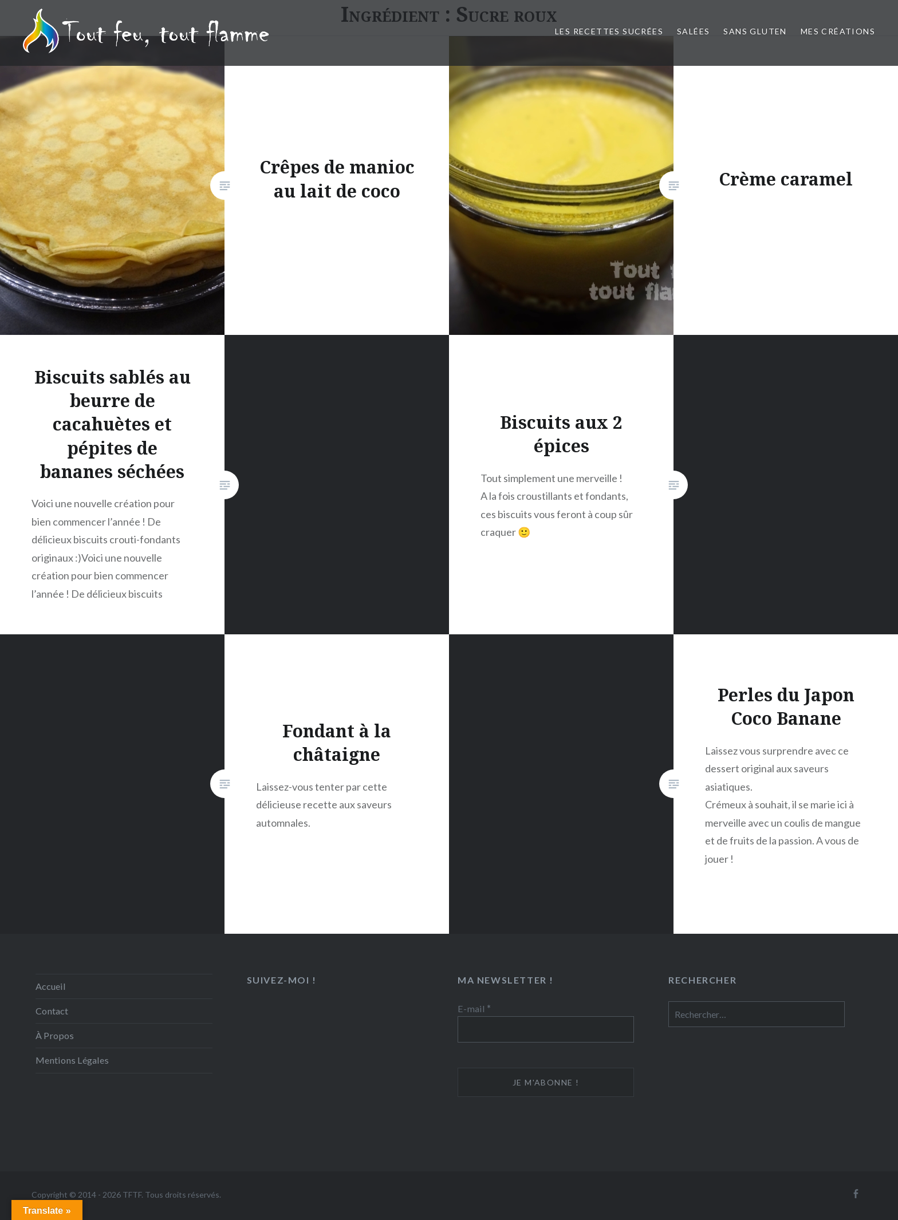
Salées (693, 31)
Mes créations (838, 31)
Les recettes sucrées (609, 31)
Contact (52, 1010)
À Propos (55, 1035)
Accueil (51, 986)
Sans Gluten (754, 31)
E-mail (474, 1008)
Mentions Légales (72, 1060)
